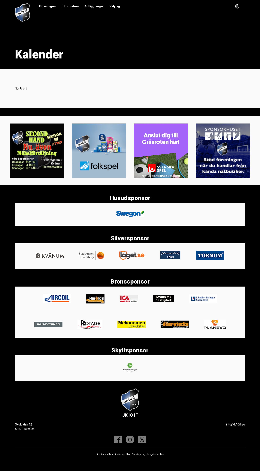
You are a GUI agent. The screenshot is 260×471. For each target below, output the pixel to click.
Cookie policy (139, 454)
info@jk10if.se (235, 424)
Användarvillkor (122, 454)
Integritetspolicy (155, 454)
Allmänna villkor (104, 454)
